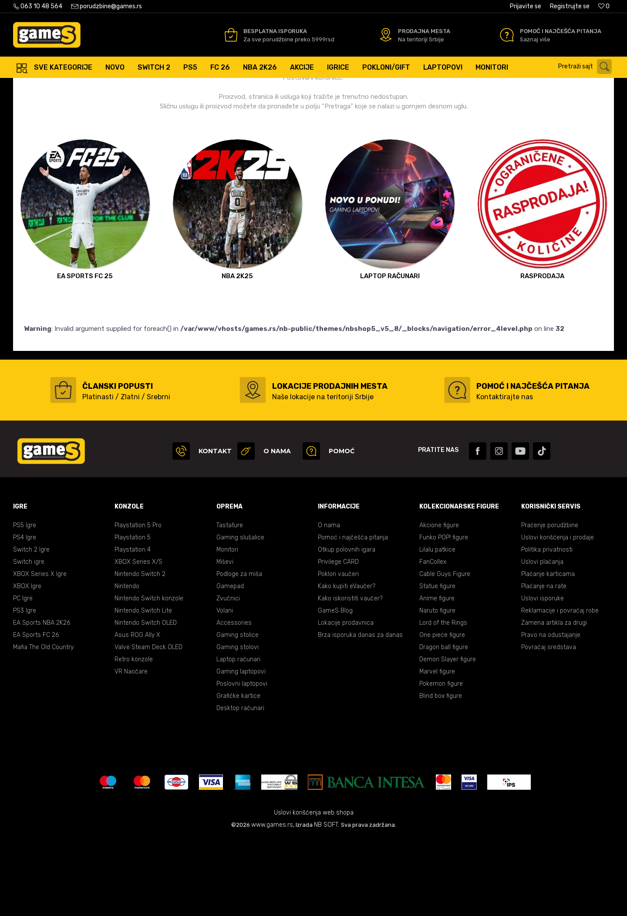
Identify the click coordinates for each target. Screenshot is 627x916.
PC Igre (23, 676)
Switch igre (28, 639)
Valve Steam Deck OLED (148, 724)
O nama (329, 602)
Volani (224, 688)
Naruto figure (437, 688)
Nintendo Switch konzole (149, 676)
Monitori (227, 627)
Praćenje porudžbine (549, 602)
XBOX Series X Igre (40, 651)
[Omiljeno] (604, 6)
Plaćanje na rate (543, 663)
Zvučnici (228, 676)
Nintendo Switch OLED (146, 700)
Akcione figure (439, 602)
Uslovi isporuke (542, 676)
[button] (587, 67)
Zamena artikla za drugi (554, 700)
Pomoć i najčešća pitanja (353, 615)
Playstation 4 (133, 627)
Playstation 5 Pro (138, 602)
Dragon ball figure (443, 724)
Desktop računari (240, 785)
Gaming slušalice (240, 615)
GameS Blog (335, 688)
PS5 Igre (24, 602)
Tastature (229, 602)
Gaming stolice (237, 712)
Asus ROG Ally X (137, 712)
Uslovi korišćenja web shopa (314, 890)
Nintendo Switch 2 (140, 651)
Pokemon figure (441, 761)
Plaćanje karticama (548, 651)
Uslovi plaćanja (542, 639)
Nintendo (127, 663)
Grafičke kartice (238, 773)
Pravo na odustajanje (550, 712)
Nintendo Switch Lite (143, 688)
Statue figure (437, 663)
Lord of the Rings (443, 700)
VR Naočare (131, 749)
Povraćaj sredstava (548, 724)
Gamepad (230, 663)
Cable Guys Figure (444, 651)
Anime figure (437, 676)
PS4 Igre (24, 615)
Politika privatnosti (547, 627)
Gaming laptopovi (241, 749)
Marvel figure (437, 749)
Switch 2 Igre (31, 627)
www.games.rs (272, 902)
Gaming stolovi (237, 724)
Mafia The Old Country (43, 724)
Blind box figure (440, 773)
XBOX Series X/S (138, 639)
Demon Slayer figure (447, 737)
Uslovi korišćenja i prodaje (557, 615)
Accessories (234, 700)
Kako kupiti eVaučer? (346, 663)
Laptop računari (238, 737)
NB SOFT (326, 902)
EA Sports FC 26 (36, 712)
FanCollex (432, 639)
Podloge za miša (239, 651)
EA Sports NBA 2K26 (41, 700)
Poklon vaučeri (338, 651)
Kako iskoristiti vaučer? (350, 676)
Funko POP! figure (443, 615)
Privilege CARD (338, 639)
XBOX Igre (27, 663)
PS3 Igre (24, 688)
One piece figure (442, 712)
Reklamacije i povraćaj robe (560, 688)
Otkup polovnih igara (346, 627)
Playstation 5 (133, 615)
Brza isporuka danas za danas (360, 712)
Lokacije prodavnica (346, 700)
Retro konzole (134, 737)
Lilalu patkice (437, 627)
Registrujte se (570, 6)
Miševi (224, 639)
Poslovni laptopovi (241, 761)
